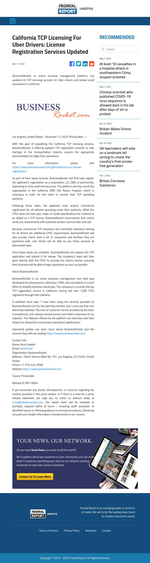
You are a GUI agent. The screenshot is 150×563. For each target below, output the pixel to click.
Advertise (90, 530)
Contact (106, 530)
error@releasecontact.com (27, 402)
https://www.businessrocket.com (42, 369)
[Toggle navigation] (13, 21)
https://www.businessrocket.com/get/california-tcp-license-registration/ (47, 169)
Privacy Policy (71, 530)
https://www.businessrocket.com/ (66, 333)
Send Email (26, 348)
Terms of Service (48, 530)
